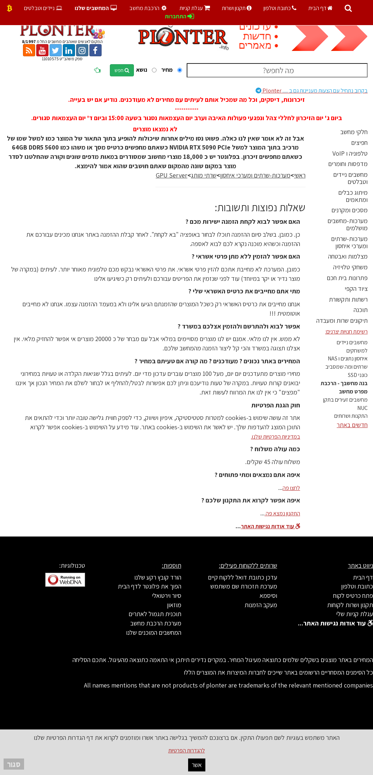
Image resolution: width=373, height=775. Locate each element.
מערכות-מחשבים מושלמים (347, 224)
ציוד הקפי (356, 288)
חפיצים (359, 142)
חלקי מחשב (354, 132)
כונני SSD (358, 375)
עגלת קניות (194, 8)
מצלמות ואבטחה (348, 256)
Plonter (312, 90)
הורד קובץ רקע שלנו (157, 577)
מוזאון (174, 605)
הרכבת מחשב (148, 8)
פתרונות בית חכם (347, 278)
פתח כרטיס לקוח (353, 595)
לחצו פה (291, 488)
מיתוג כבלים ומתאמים (353, 196)
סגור (13, 764)
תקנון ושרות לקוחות (350, 605)
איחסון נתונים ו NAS (348, 358)
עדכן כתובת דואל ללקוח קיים (242, 577)
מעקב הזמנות (260, 605)
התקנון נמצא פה (282, 513)
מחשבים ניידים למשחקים (352, 346)
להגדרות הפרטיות (186, 750)
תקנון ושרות (237, 8)
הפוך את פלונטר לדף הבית (149, 586)
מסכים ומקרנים (349, 210)
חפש (122, 70)
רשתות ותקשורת (348, 299)
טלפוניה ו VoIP (350, 153)
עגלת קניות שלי (354, 614)
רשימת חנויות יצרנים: (346, 331)
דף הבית (320, 8)
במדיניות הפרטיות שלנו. (275, 436)
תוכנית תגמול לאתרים (155, 614)
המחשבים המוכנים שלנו (153, 632)
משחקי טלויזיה (350, 267)
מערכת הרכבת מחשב (155, 623)
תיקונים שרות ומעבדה (342, 320)
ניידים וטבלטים (43, 8)
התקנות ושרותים (351, 416)
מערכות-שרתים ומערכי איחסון (349, 242)
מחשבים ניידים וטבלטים (350, 178)
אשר (197, 765)
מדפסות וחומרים (348, 164)
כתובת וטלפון (280, 8)
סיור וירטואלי (166, 595)
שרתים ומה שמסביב (346, 366)
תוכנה (361, 310)
